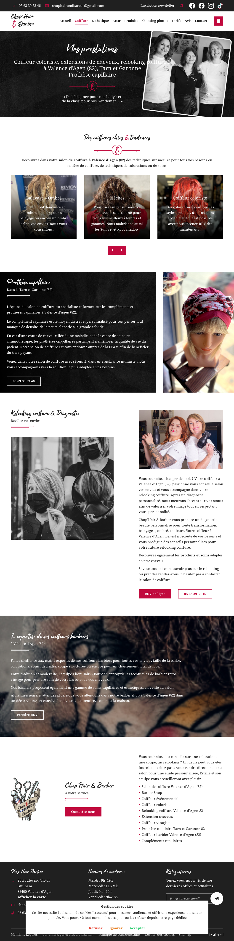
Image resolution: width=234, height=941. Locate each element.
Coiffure (81, 21)
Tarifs (176, 21)
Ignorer (116, 928)
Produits (131, 21)
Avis (188, 21)
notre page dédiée (172, 918)
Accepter (137, 928)
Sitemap (185, 935)
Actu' (116, 21)
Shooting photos (155, 21)
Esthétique (100, 21)
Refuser (96, 928)
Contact (201, 21)
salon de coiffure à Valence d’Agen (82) (91, 160)
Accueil (65, 21)
